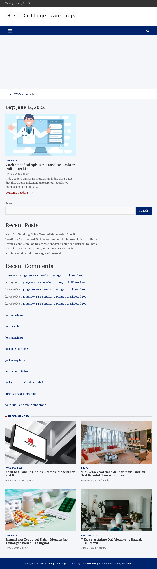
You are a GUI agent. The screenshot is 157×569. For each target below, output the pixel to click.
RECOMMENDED (18, 416)
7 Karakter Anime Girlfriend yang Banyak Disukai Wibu (39, 248)
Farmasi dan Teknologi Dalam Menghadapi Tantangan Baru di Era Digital (51, 244)
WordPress (128, 563)
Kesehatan (11, 160)
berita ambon (13, 326)
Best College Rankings (54, 563)
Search (9, 203)
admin (26, 173)
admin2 (102, 547)
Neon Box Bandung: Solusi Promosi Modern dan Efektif (40, 234)
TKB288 (10, 275)
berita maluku (14, 315)
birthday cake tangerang (21, 393)
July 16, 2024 (12, 547)
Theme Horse (88, 563)
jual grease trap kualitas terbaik (25, 382)
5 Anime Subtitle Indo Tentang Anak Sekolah (33, 253)
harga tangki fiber (16, 371)
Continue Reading (19, 193)
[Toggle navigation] (10, 30)
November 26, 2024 (15, 480)
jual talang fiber (15, 360)
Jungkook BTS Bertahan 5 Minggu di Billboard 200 (51, 275)
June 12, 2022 (12, 173)
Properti (86, 467)
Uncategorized (13, 467)
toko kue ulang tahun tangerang (25, 405)
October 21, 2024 (90, 480)
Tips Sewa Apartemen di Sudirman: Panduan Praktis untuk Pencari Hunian (52, 239)
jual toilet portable (16, 348)
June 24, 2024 (88, 547)
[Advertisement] (78, 62)
